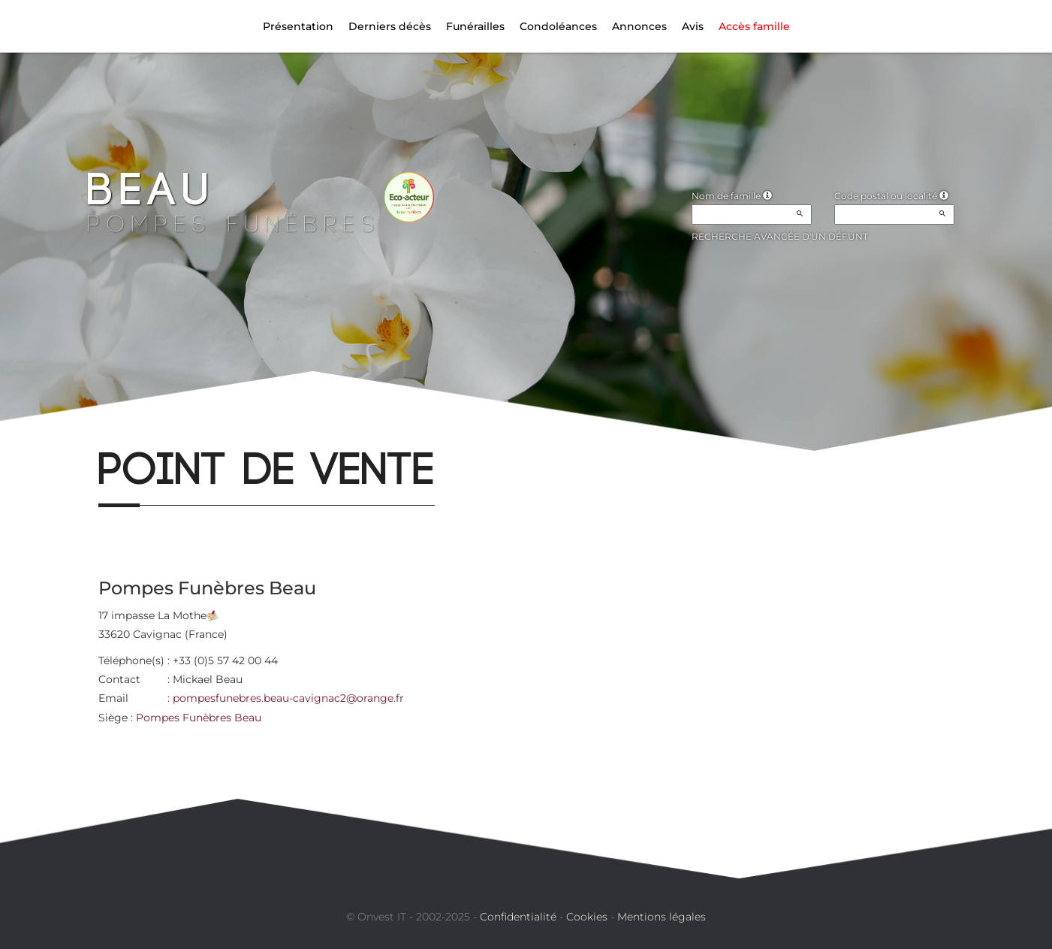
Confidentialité (518, 916)
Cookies (586, 916)
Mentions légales (661, 916)
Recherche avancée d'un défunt (780, 236)
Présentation (298, 26)
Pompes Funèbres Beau (198, 717)
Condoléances (558, 26)
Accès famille (754, 26)
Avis (693, 26)
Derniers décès (389, 26)
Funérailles (475, 26)
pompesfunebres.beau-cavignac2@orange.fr (288, 698)
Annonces (639, 26)
